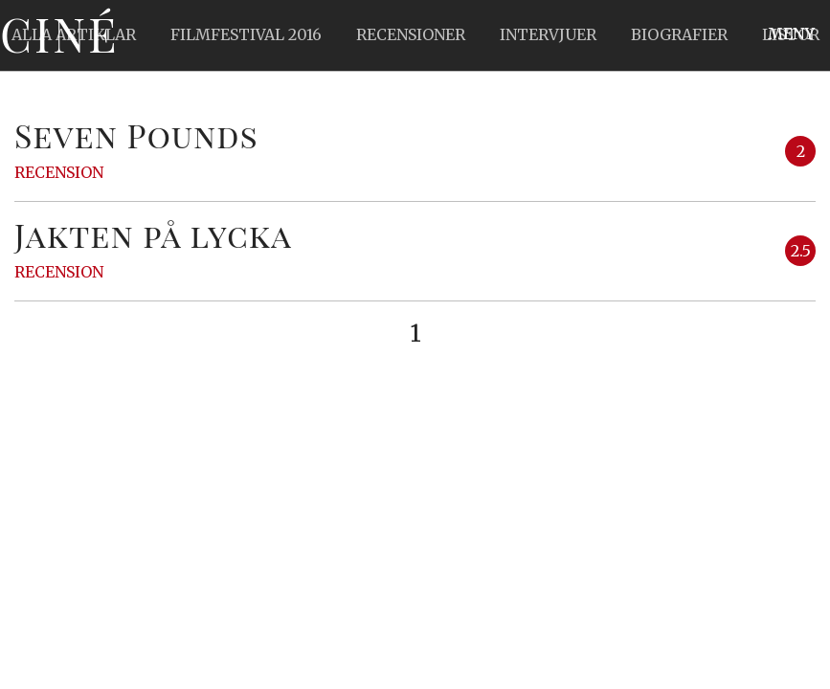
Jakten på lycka (153, 234)
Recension (58, 172)
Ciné (59, 33)
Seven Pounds (136, 135)
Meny (791, 33)
